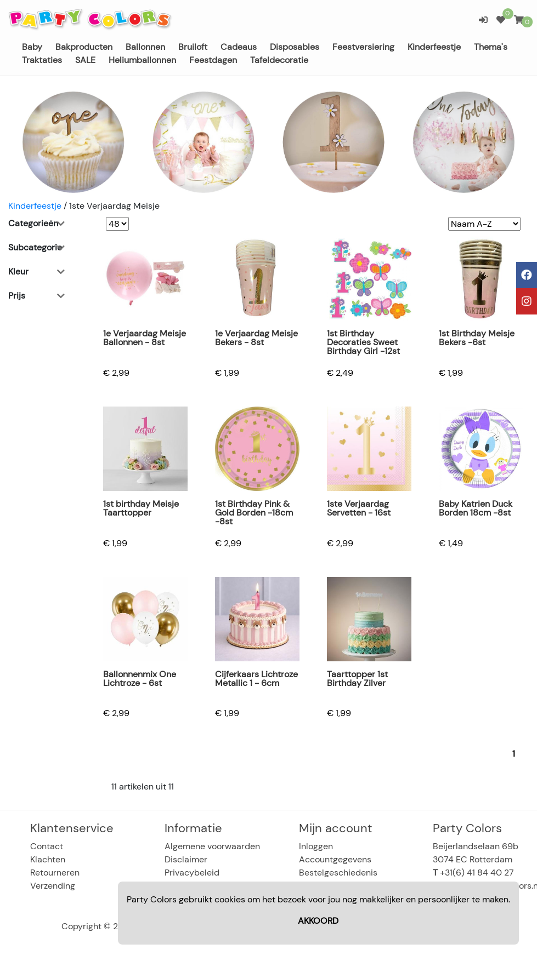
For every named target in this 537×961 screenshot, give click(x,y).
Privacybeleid (192, 872)
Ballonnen (145, 47)
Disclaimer (186, 859)
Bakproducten (83, 47)
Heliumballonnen (142, 60)
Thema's (490, 47)
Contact (46, 846)
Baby (32, 47)
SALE (85, 60)
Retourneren (55, 872)
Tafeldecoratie (279, 60)
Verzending (52, 885)
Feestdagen (213, 60)
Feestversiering (363, 47)
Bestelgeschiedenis (338, 872)
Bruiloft (192, 47)
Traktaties (42, 60)
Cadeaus (239, 47)
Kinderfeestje (434, 47)
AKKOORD (318, 920)
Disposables (294, 47)
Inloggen (316, 846)
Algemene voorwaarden (212, 846)
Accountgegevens (335, 859)
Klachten (47, 859)
